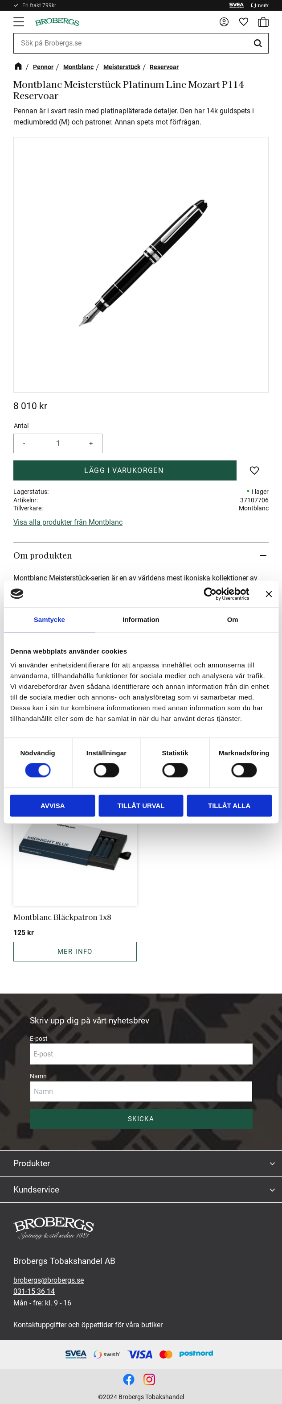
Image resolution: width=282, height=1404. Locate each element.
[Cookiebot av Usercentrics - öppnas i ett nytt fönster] (210, 594)
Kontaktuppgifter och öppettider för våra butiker (88, 1325)
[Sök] (259, 43)
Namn (38, 1076)
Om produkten (43, 555)
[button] (19, 22)
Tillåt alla (229, 805)
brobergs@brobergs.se (48, 1280)
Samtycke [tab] (49, 619)
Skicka (141, 1119)
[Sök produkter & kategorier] (141, 43)
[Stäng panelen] (269, 594)
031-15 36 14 (34, 1291)
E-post (39, 1038)
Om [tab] (232, 619)
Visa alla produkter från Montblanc (68, 522)
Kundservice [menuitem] (36, 1189)
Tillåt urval (140, 805)
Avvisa (53, 805)
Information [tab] (141, 619)
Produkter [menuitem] (31, 1163)
